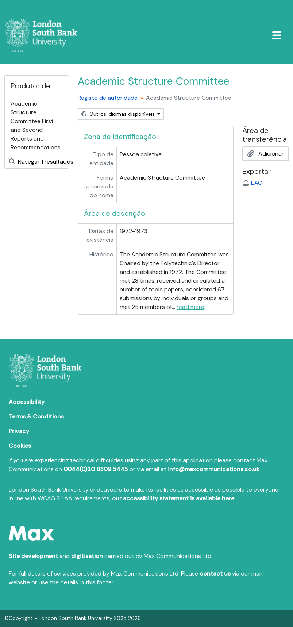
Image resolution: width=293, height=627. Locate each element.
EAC (252, 183)
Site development (33, 556)
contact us (215, 573)
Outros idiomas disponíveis (118, 114)
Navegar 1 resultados (39, 161)
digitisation (87, 556)
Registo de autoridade (108, 98)
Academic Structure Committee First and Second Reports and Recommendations (36, 125)
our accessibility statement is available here (173, 498)
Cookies (20, 446)
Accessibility (27, 402)
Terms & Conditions (36, 416)
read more (190, 307)
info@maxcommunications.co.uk (213, 469)
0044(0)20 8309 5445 (95, 469)
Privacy (19, 431)
